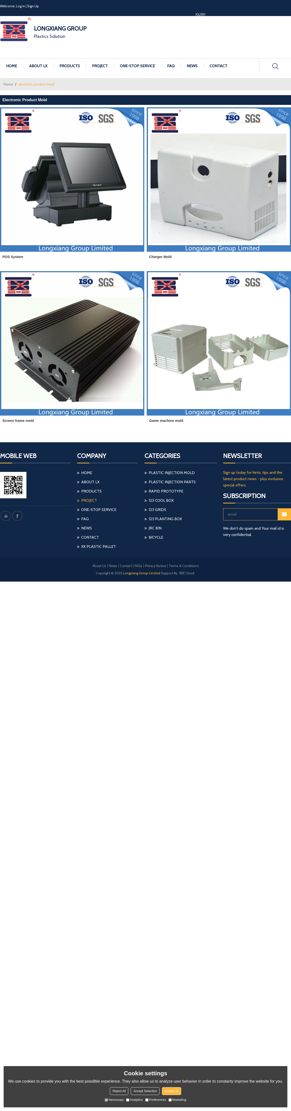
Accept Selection (145, 1091)
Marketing (177, 1100)
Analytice (134, 1100)
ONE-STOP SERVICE (137, 66)
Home (8, 84)
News (113, 566)
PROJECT (100, 66)
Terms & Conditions (184, 566)
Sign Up (33, 6)
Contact (126, 566)
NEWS (192, 66)
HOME (11, 66)
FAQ (171, 66)
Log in (20, 6)
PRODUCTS (69, 66)
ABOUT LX (38, 66)
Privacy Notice (155, 566)
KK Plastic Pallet (98, 546)
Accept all (171, 1091)
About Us (99, 566)
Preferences (155, 1100)
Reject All (119, 1091)
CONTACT (218, 66)
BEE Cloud (186, 573)
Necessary (114, 1100)
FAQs (138, 566)
